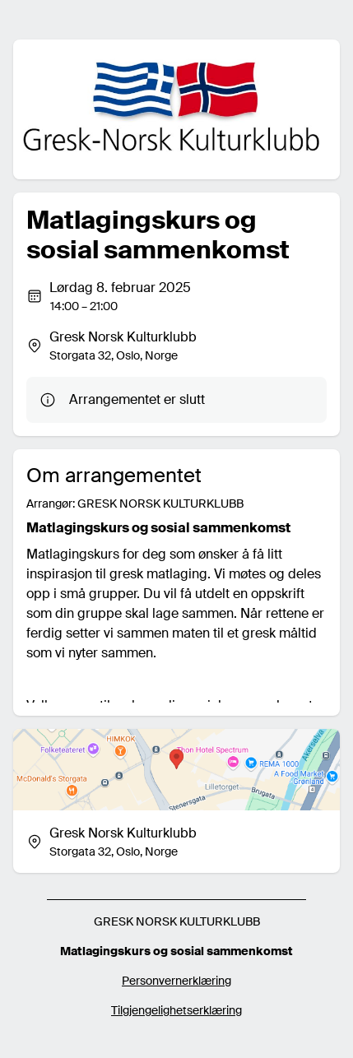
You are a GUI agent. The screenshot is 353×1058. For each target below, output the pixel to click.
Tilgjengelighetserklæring (176, 1010)
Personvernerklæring (176, 980)
